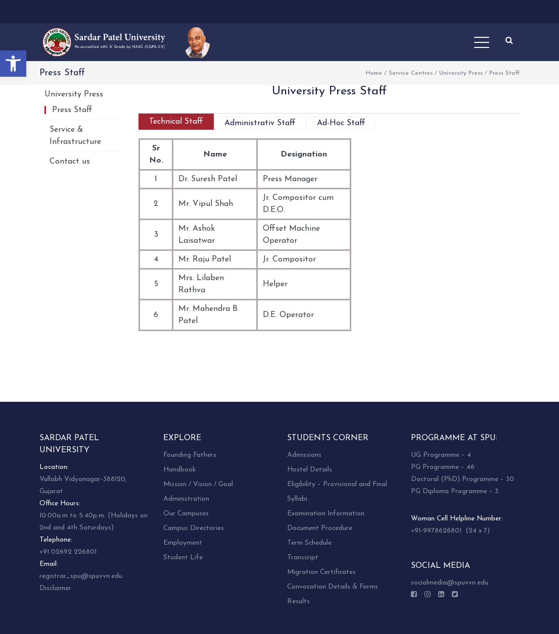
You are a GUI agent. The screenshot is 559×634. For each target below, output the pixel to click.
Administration (186, 499)
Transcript (302, 557)
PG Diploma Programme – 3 (454, 491)
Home (374, 73)
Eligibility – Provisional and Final (337, 484)
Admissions (304, 455)
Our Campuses (186, 513)
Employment (182, 543)
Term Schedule (309, 543)
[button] (13, 63)
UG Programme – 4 (441, 455)
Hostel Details (309, 469)
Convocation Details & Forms (332, 587)
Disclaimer (55, 588)
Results (298, 601)
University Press (461, 73)
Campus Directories (193, 528)
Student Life (183, 557)
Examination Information (325, 513)
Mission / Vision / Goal (198, 484)
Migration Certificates (321, 572)
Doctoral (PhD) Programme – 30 (462, 479)
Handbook (179, 469)
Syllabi (297, 499)
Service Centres (411, 73)
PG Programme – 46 (443, 467)
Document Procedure (319, 528)
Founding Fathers (189, 455)
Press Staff (72, 110)
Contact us (70, 161)
